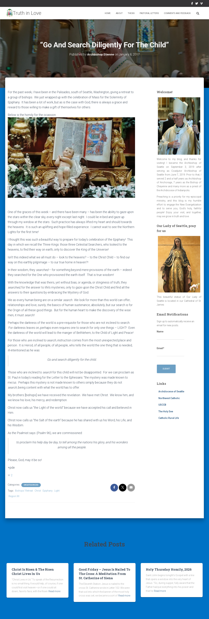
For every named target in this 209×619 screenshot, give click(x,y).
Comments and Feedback (177, 13)
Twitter (196, 4)
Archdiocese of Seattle (171, 391)
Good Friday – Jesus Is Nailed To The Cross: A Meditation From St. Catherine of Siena (104, 573)
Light (57, 490)
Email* (170, 351)
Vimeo (201, 4)
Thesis (131, 13)
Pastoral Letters (149, 13)
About (119, 13)
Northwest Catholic (169, 398)
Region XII (14, 496)
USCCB (162, 404)
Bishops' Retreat (24, 490)
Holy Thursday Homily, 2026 (169, 569)
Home (108, 13)
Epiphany (48, 490)
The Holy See (165, 411)
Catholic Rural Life (168, 418)
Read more (54, 591)
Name (170, 335)
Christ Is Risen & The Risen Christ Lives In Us (33, 571)
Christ (38, 490)
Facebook (192, 4)
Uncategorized (31, 485)
